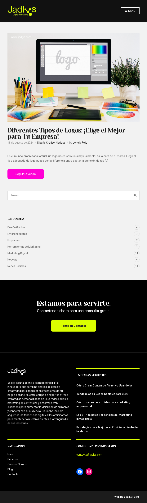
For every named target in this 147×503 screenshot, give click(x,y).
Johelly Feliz (80, 142)
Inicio (10, 454)
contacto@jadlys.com (89, 454)
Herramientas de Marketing (24, 246)
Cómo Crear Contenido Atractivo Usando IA (104, 385)
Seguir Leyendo (26, 173)
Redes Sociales (16, 266)
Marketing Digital (17, 253)
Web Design (121, 497)
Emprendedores (17, 233)
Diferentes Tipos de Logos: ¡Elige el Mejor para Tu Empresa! (66, 133)
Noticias (60, 142)
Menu (130, 11)
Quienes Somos (17, 464)
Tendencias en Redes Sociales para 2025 (102, 393)
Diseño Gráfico (46, 142)
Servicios (12, 459)
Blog (10, 469)
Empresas (13, 240)
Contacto (13, 474)
